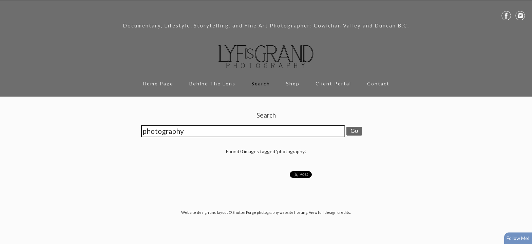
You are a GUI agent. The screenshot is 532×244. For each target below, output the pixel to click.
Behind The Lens (212, 83)
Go (354, 131)
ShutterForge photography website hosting (269, 212)
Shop (293, 83)
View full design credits (329, 212)
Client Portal (333, 83)
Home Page (158, 83)
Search (260, 83)
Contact (378, 83)
